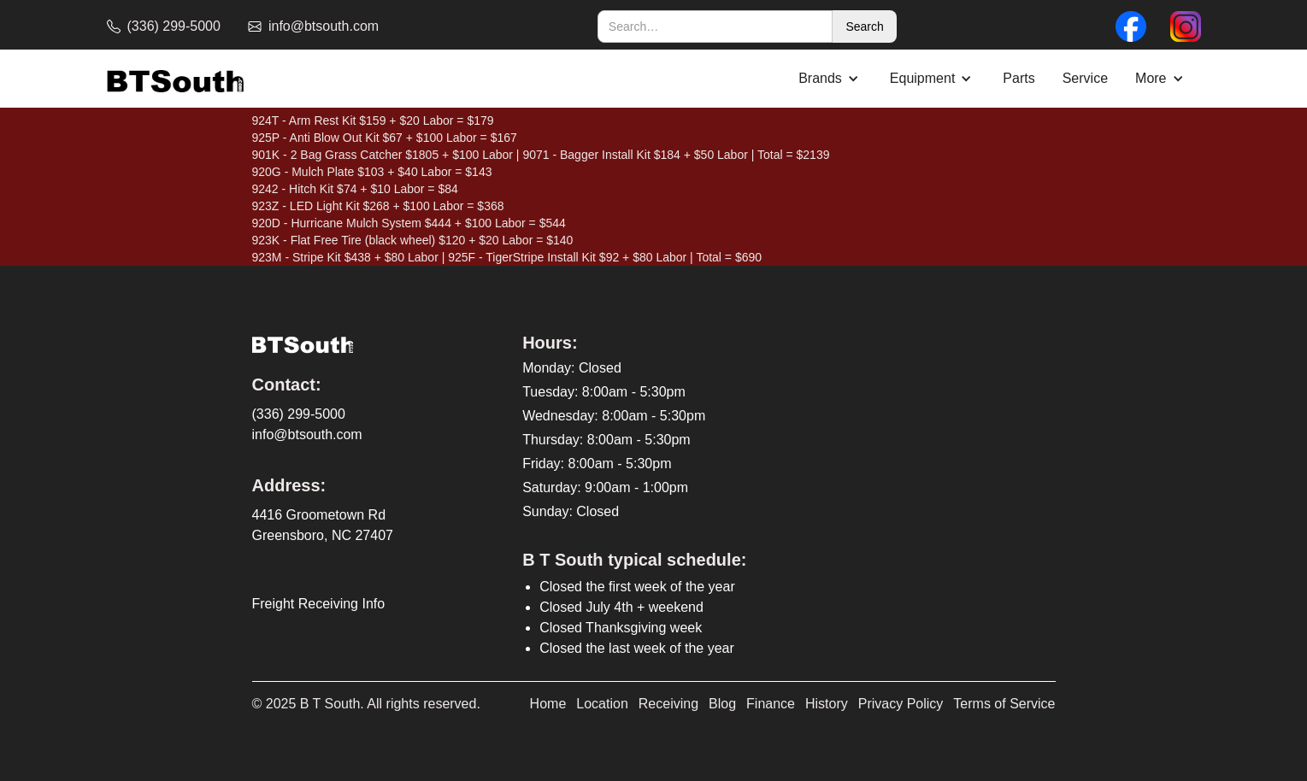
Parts (1018, 78)
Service (1085, 78)
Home (548, 703)
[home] (175, 79)
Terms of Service (1004, 703)
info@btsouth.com (307, 434)
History (826, 703)
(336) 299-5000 (298, 414)
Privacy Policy (901, 703)
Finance (770, 703)
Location (602, 703)
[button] (830, 78)
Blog (722, 703)
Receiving (668, 703)
